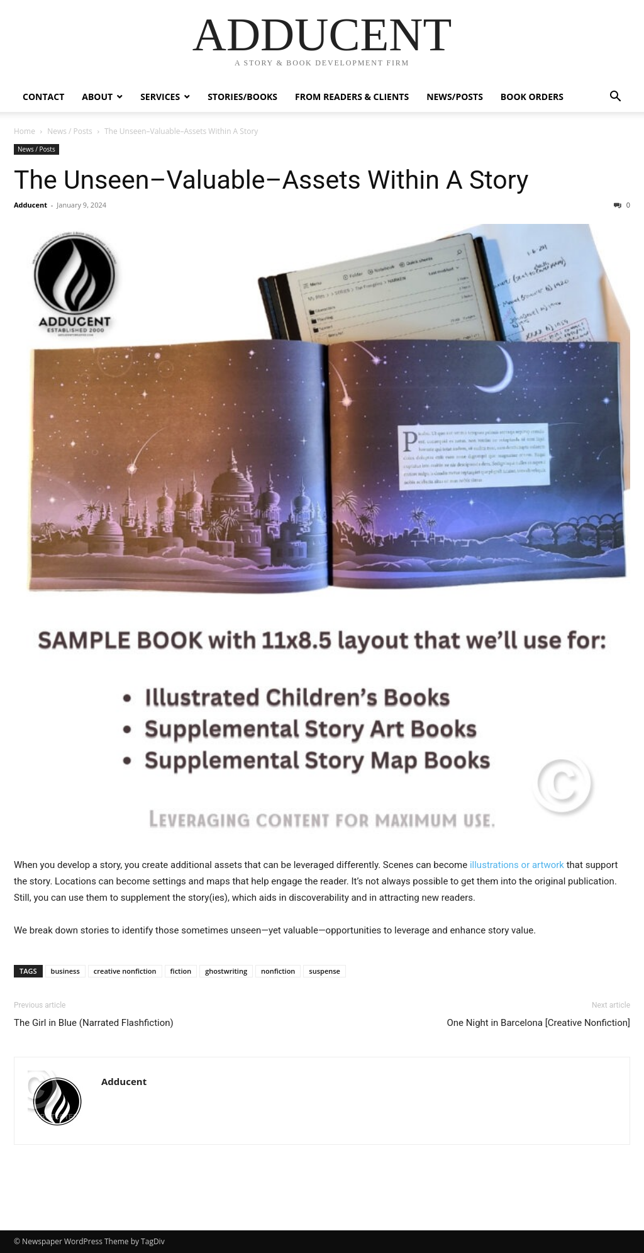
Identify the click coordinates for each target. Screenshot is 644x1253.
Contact (43, 97)
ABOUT (97, 97)
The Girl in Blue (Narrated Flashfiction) (94, 1022)
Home (24, 131)
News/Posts (454, 97)
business (65, 971)
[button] (615, 98)
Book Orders (532, 97)
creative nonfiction (125, 971)
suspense (324, 971)
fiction (181, 971)
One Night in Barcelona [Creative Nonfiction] (538, 1022)
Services (160, 97)
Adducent (30, 204)
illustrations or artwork (517, 865)
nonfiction (278, 971)
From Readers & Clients (352, 97)
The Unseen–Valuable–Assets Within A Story (271, 180)
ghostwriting (226, 971)
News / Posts (69, 131)
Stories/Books (242, 97)
